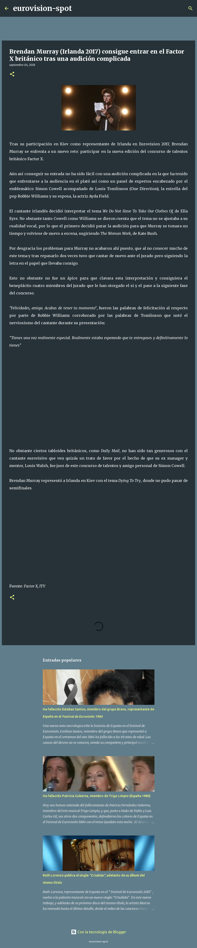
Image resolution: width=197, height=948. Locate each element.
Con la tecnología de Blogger (98, 932)
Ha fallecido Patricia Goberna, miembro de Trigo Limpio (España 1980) (96, 796)
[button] (12, 74)
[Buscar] (78, 8)
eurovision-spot (42, 8)
